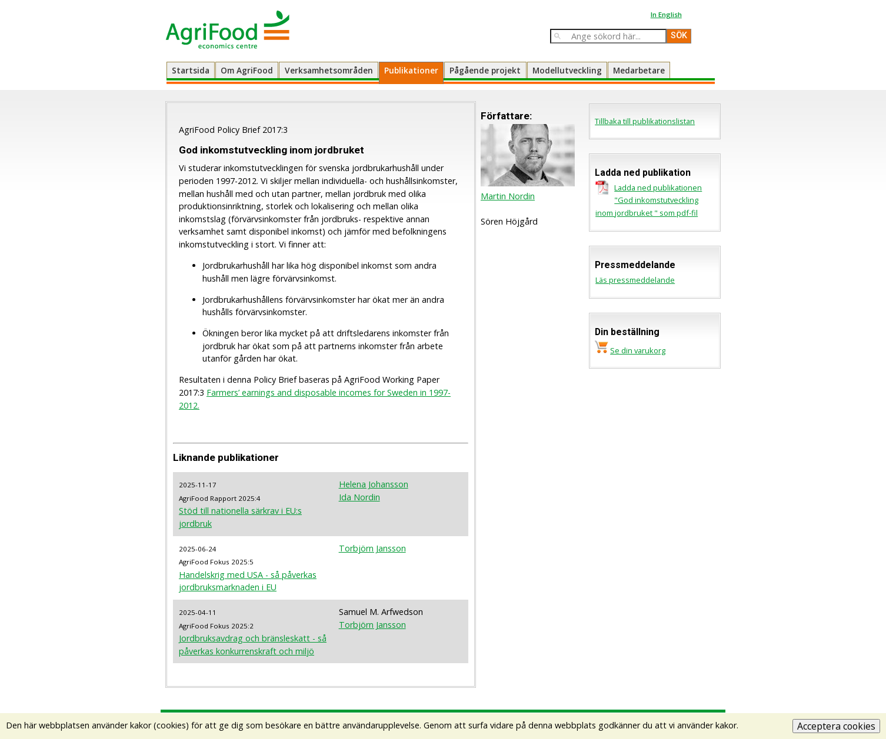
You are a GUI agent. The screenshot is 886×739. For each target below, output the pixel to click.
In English (666, 14)
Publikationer (411, 70)
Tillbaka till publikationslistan (645, 121)
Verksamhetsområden (329, 70)
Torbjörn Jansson (372, 548)
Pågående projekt (485, 70)
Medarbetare (639, 70)
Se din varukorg (637, 350)
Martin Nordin (508, 196)
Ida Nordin (359, 497)
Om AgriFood (247, 70)
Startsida (190, 70)
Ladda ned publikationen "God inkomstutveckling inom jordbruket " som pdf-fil (648, 200)
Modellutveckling (567, 70)
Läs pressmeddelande (635, 280)
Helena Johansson (373, 484)
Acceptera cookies (836, 726)
